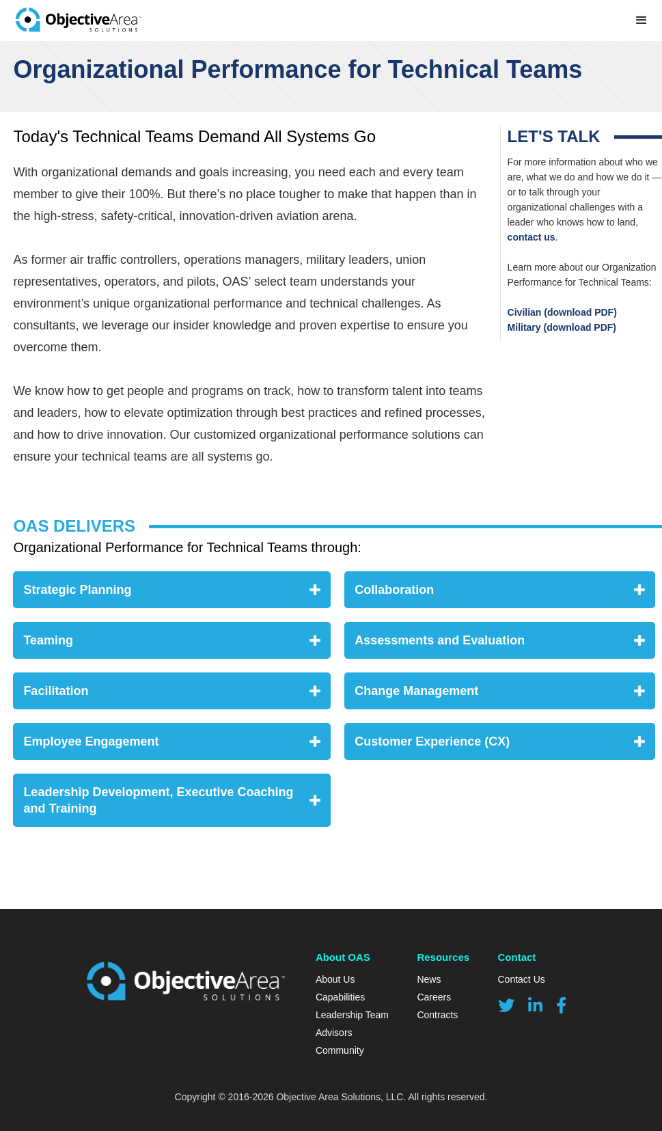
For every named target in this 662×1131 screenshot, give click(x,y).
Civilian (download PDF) (562, 312)
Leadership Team (352, 1014)
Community (340, 1050)
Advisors (334, 1032)
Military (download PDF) (562, 327)
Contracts (437, 1014)
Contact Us (521, 979)
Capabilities (340, 997)
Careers (434, 997)
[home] (78, 20)
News (429, 979)
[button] (641, 20)
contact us (531, 237)
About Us (335, 979)
